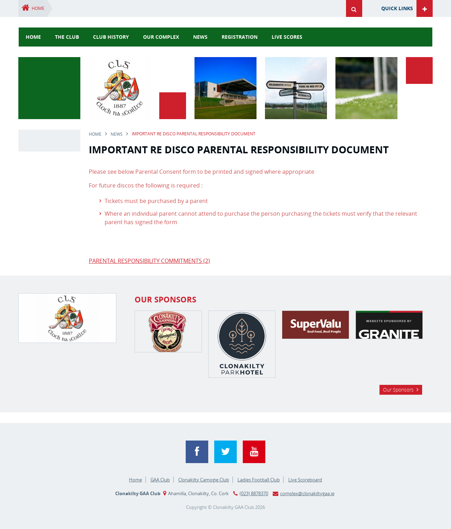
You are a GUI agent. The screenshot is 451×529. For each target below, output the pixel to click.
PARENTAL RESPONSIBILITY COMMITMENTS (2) (149, 261)
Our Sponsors (398, 389)
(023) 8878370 (254, 493)
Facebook (197, 452)
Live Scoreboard (305, 479)
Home (38, 8)
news (200, 36)
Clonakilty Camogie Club (203, 479)
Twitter (225, 452)
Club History (111, 36)
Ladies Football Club (258, 479)
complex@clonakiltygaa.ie (307, 493)
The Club (67, 36)
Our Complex (161, 36)
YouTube (254, 452)
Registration (240, 36)
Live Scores (287, 36)
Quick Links (397, 8)
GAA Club (160, 479)
